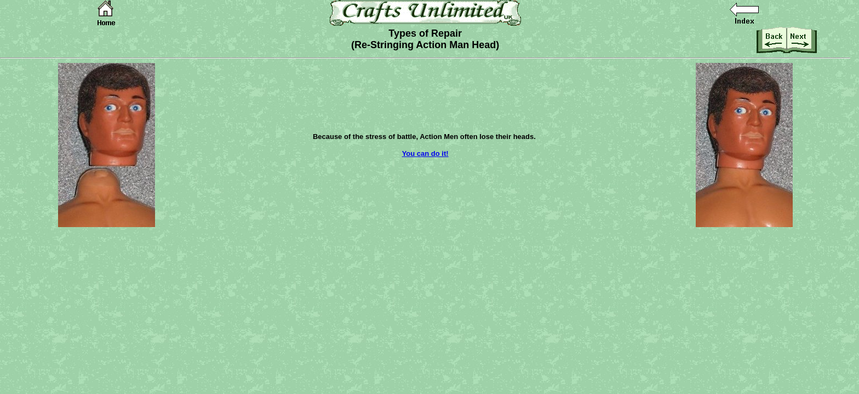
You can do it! (425, 153)
